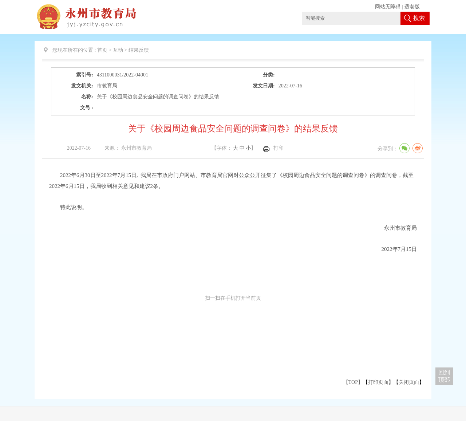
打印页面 (378, 382)
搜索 (419, 18)
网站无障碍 (387, 6)
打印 (278, 148)
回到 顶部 (444, 376)
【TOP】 (353, 382)
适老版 (412, 6)
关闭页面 (409, 382)
